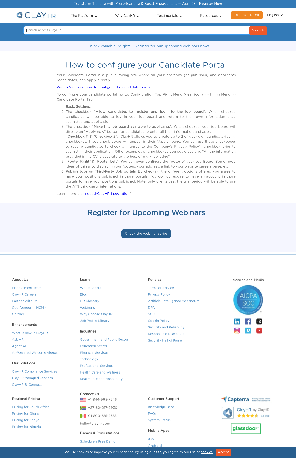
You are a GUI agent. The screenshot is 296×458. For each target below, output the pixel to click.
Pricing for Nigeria (26, 432)
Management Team (26, 293)
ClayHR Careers (24, 300)
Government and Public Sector (104, 345)
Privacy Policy (159, 300)
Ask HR (18, 345)
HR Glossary (89, 306)
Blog (83, 300)
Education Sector (93, 351)
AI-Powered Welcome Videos (35, 358)
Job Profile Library (94, 326)
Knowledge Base (161, 412)
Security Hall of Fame (165, 346)
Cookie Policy (158, 326)
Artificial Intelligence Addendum (173, 306)
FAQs (152, 419)
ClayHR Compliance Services (34, 377)
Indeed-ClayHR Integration (106, 193)
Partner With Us (24, 306)
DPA (151, 313)
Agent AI (19, 351)
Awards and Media (248, 285)
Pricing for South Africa (30, 412)
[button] (84, 15)
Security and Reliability (166, 333)
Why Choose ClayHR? (97, 319)
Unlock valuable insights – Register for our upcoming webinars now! (148, 46)
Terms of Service (161, 293)
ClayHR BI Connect (27, 390)
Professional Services (96, 371)
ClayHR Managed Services (32, 383)
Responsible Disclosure (166, 339)
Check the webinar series (146, 233)
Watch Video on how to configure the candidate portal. (104, 87)
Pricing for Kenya (25, 425)
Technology (89, 364)
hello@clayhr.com (95, 429)
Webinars (87, 313)
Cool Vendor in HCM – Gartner (29, 316)
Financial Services (94, 358)
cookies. (207, 452)
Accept (223, 452)
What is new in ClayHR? (31, 338)
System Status (159, 425)
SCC (151, 319)
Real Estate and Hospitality (101, 384)
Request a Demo (247, 15)
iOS (151, 444)
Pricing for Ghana (26, 419)
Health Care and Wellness (100, 378)
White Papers (90, 293)
